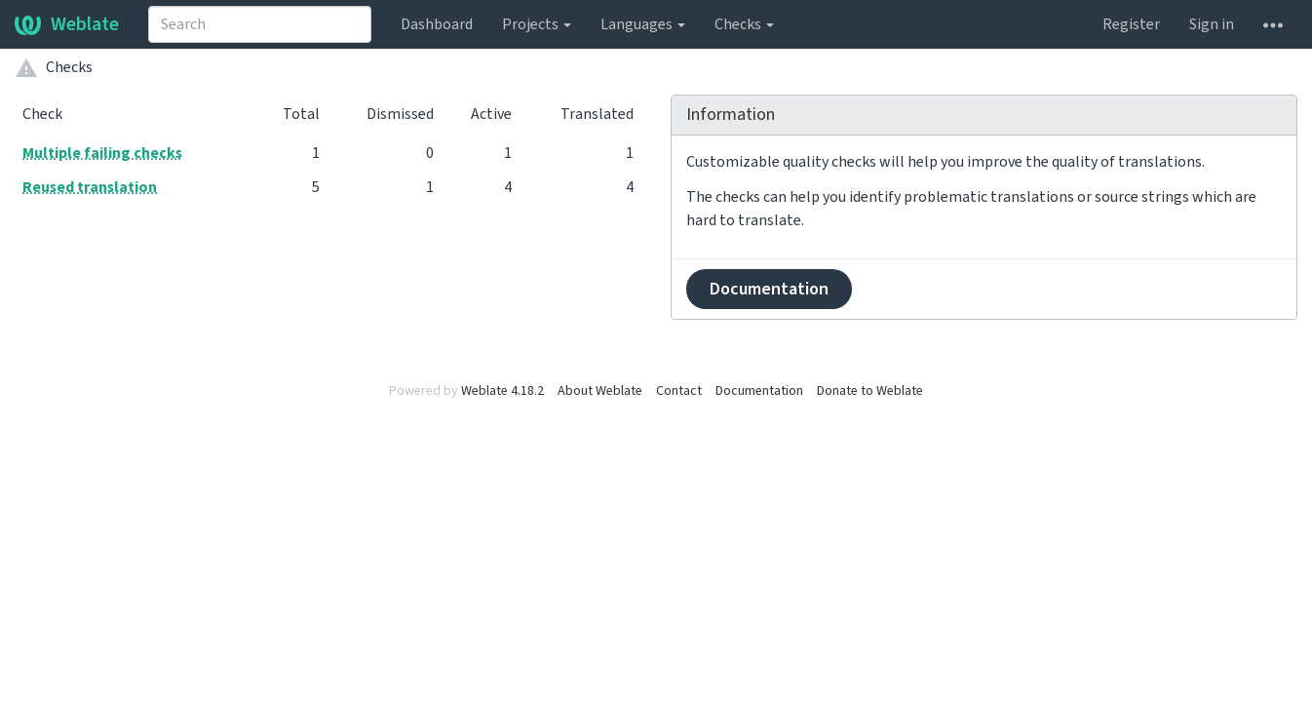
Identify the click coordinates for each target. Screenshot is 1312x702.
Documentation (769, 289)
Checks (744, 24)
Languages (642, 24)
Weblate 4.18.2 (502, 391)
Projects (536, 24)
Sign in (1211, 24)
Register (1131, 24)
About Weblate (600, 391)
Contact (679, 391)
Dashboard (437, 24)
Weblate (67, 24)
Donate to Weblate (870, 391)
